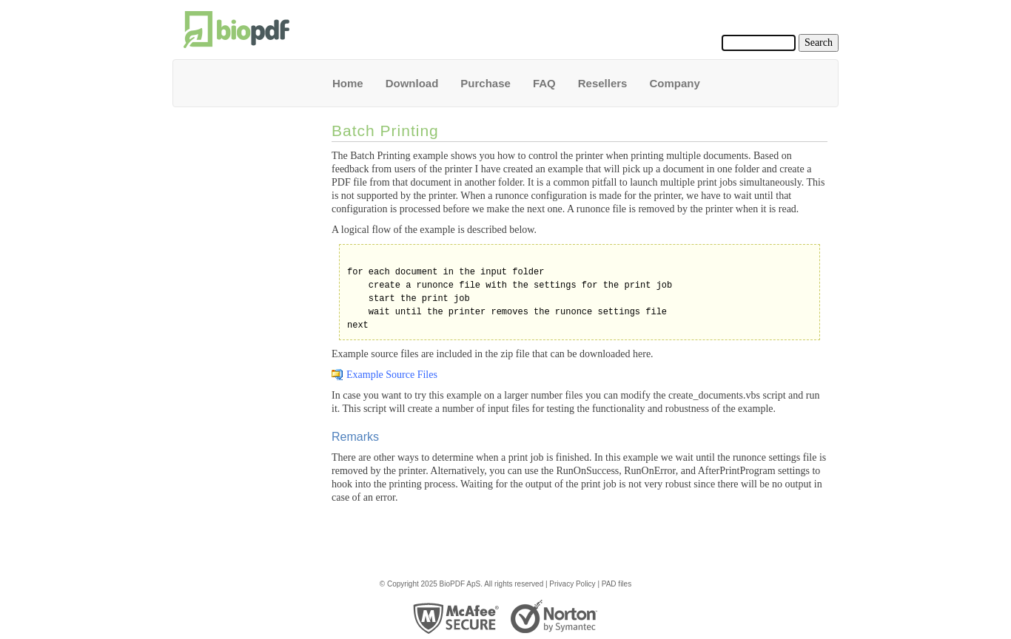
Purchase (485, 83)
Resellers (603, 83)
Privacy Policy (572, 584)
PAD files (616, 584)
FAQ (544, 83)
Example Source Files (391, 374)
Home (347, 83)
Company (674, 83)
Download (412, 83)
